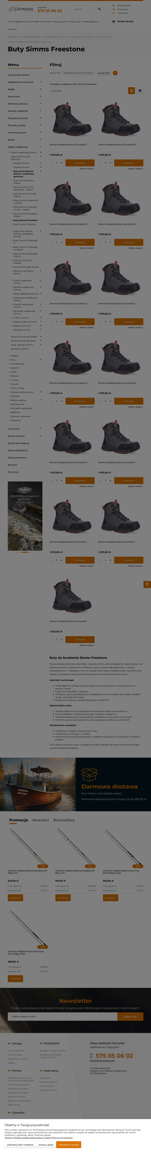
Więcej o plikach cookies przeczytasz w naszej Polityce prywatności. (39, 1137)
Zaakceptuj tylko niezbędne (20, 1145)
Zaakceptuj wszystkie (68, 1145)
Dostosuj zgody (46, 1145)
